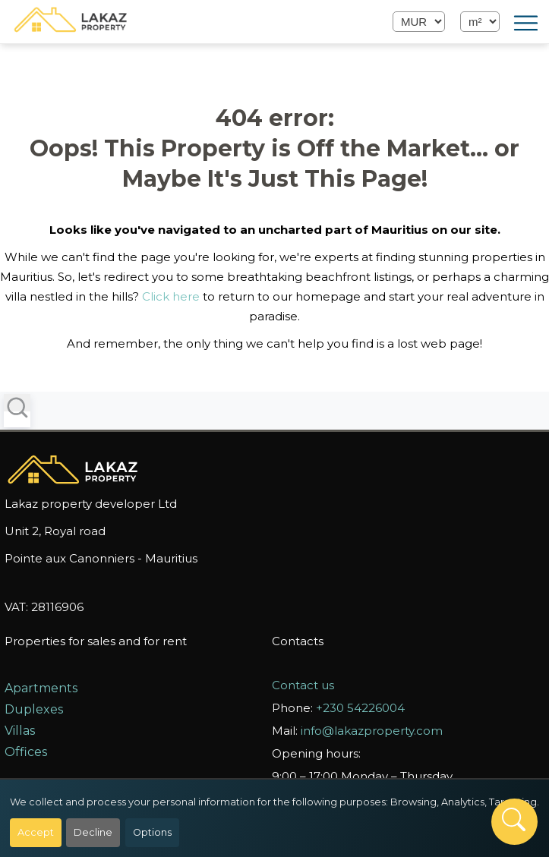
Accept (35, 832)
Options (152, 832)
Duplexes (34, 709)
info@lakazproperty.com (372, 730)
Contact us (303, 685)
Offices (26, 752)
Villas (20, 730)
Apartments (41, 688)
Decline (93, 832)
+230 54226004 (360, 708)
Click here (171, 296)
